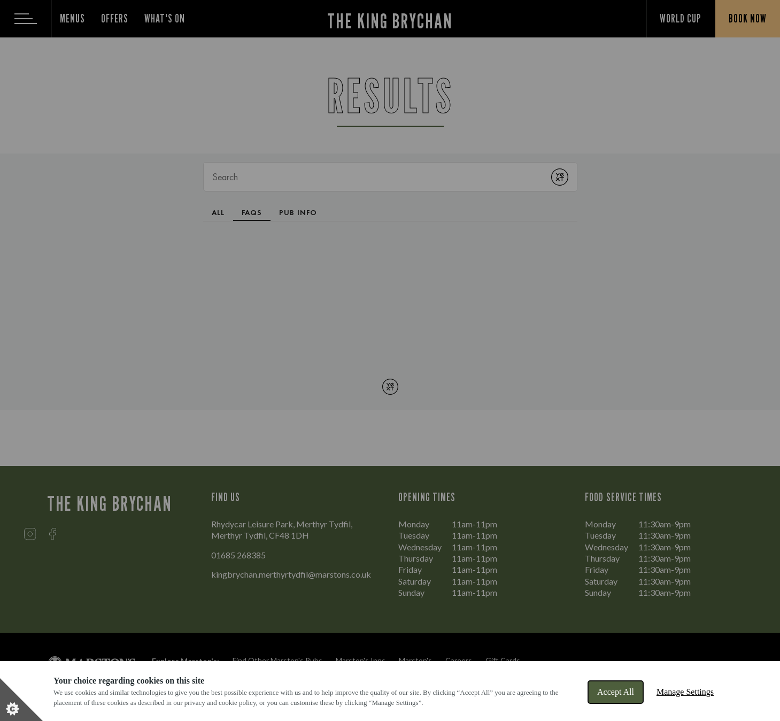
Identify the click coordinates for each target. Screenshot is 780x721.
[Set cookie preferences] (21, 699)
